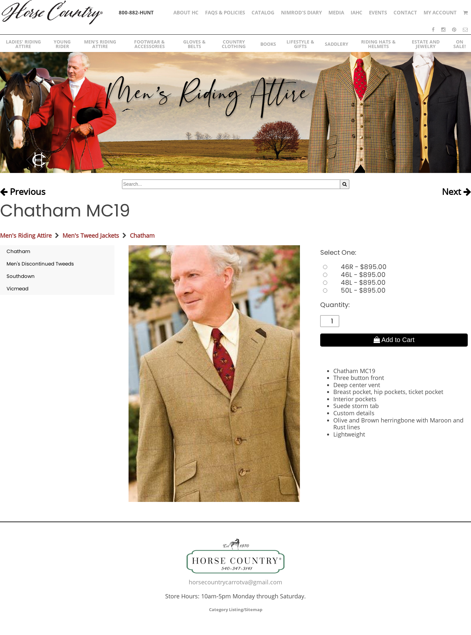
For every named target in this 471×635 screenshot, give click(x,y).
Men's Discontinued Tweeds (40, 263)
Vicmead (17, 288)
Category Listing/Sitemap (235, 609)
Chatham (142, 235)
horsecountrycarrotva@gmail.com (235, 582)
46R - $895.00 (353, 266)
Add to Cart (394, 339)
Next (456, 191)
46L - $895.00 (353, 274)
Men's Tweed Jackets (90, 235)
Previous (22, 191)
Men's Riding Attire (26, 235)
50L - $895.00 (353, 290)
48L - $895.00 (353, 282)
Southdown (21, 276)
